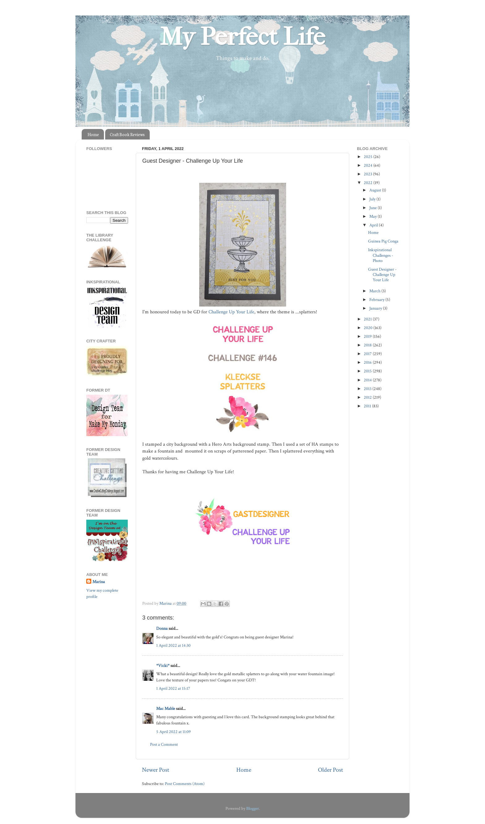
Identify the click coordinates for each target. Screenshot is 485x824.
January (376, 308)
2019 (368, 336)
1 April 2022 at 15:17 (173, 688)
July (372, 199)
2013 (368, 389)
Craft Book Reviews (127, 134)
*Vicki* (163, 665)
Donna (162, 628)
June (373, 208)
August (375, 190)
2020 (368, 328)
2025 (368, 157)
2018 (368, 345)
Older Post (330, 770)
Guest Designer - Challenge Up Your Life (382, 274)
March (375, 291)
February (377, 300)
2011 (368, 406)
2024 (368, 165)
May (373, 216)
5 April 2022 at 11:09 (173, 732)
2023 (368, 174)
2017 (368, 354)
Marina (98, 582)
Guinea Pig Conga (383, 241)
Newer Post (155, 770)
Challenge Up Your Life (230, 312)
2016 (368, 362)
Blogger (252, 808)
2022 (368, 183)
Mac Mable (165, 708)
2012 (368, 397)
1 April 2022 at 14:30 (173, 645)
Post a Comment (164, 744)
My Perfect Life (242, 36)
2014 (368, 380)
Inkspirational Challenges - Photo (380, 255)
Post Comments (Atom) (184, 784)
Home (93, 134)
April (374, 225)
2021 (368, 319)
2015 (368, 371)
